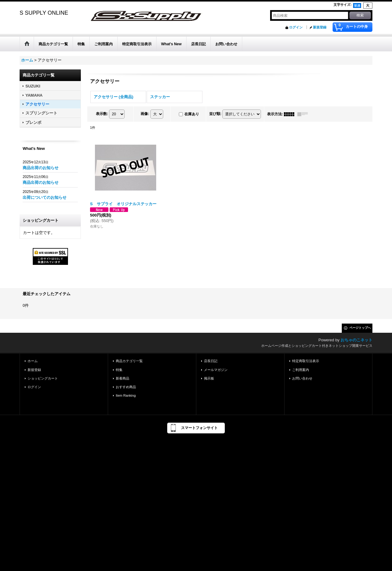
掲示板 (209, 378)
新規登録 (319, 27)
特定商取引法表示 (305, 361)
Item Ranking (126, 395)
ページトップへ (360, 327)
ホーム (33, 361)
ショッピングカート (43, 378)
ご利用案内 (300, 370)
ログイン (296, 27)
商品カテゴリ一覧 (129, 361)
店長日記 (210, 361)
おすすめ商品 (126, 387)
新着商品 (122, 378)
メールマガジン (216, 370)
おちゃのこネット (356, 340)
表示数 (102, 114)
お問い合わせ (302, 378)
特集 (119, 370)
